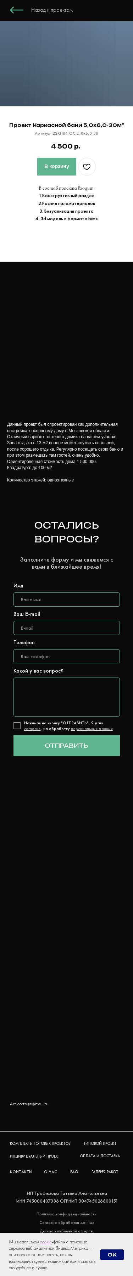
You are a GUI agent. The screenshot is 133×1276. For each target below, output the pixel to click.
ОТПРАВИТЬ (66, 745)
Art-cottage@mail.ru (29, 1104)
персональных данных (92, 728)
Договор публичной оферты (66, 1231)
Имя (18, 585)
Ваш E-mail (26, 614)
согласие (32, 728)
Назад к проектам (52, 9)
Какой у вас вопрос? (38, 670)
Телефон (24, 642)
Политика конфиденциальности (66, 1214)
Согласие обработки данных (66, 1222)
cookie (46, 1241)
